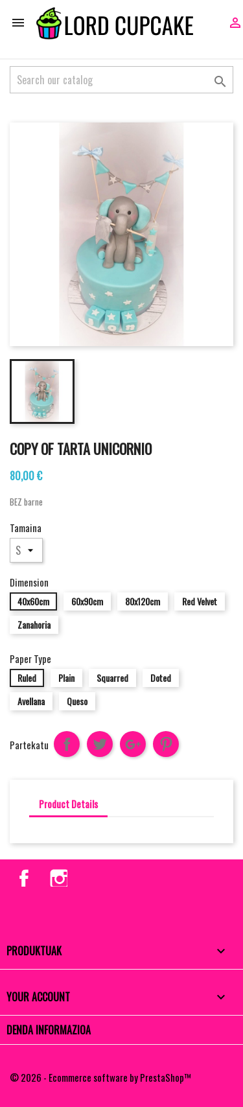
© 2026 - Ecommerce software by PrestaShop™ (100, 1077)
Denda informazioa (48, 1030)
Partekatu (67, 744)
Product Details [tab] (68, 804)
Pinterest (166, 744)
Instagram (57, 876)
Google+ (133, 744)
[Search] (121, 79)
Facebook (21, 876)
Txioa (100, 744)
